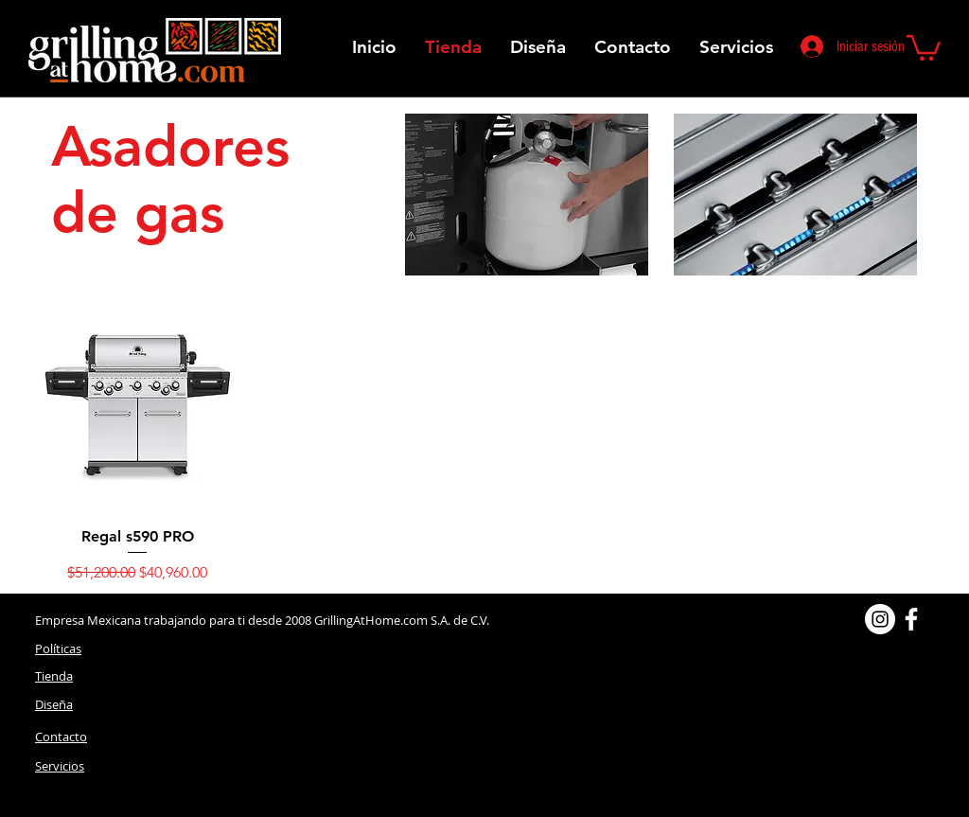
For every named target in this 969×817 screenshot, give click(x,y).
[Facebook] (911, 619)
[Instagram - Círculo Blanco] (880, 619)
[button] (924, 46)
